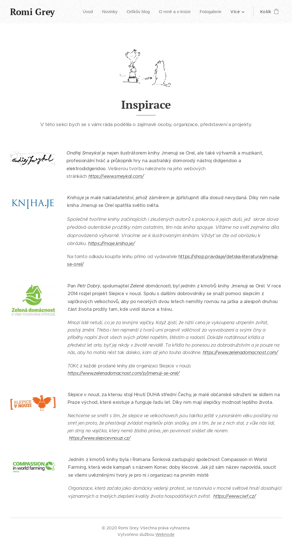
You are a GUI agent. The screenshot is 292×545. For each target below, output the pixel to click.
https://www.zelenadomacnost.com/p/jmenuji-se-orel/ (124, 373)
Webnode (165, 534)
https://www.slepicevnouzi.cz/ (99, 438)
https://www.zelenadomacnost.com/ (240, 352)
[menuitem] (82, 12)
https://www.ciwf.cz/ (234, 496)
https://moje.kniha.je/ (111, 243)
